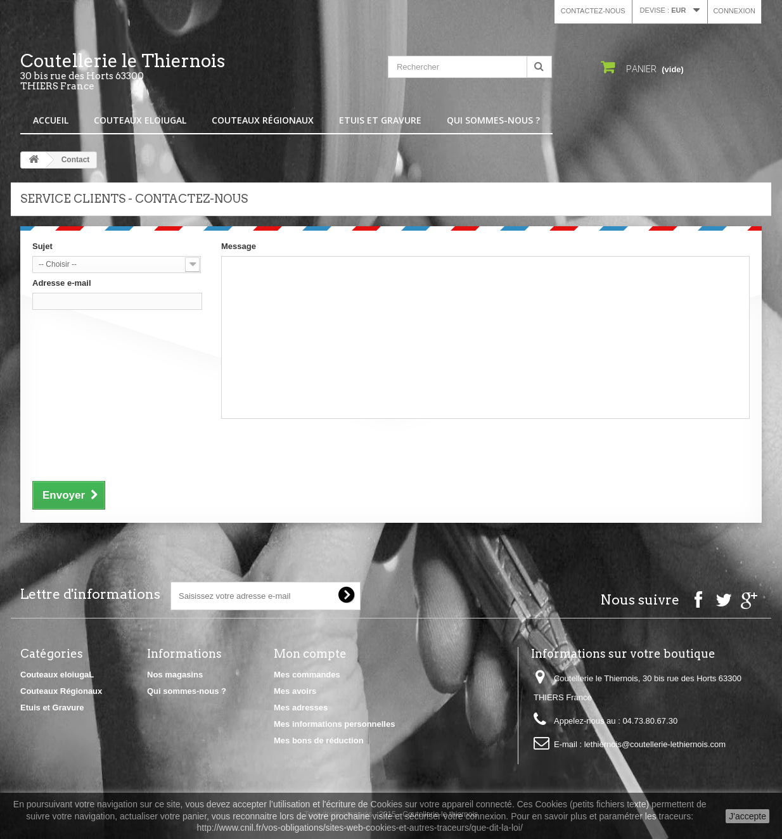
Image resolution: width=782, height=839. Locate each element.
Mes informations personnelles (334, 724)
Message (238, 246)
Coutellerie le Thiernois (137, 71)
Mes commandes (307, 674)
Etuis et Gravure (380, 120)
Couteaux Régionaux (263, 120)
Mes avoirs (295, 691)
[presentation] (128, 448)
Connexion (734, 11)
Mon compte (310, 653)
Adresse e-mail (61, 283)
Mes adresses (301, 707)
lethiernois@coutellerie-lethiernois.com (655, 744)
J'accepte (747, 816)
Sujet (42, 246)
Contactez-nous (593, 11)
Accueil (50, 120)
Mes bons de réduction (319, 740)
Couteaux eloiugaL (140, 120)
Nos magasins (175, 674)
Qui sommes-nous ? (493, 120)
